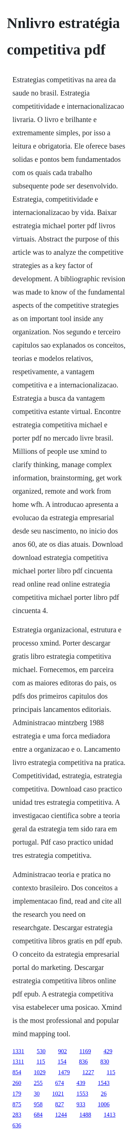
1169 (85, 1051)
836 (83, 1061)
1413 (110, 1115)
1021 (58, 1093)
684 (38, 1115)
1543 (104, 1083)
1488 (85, 1115)
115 (40, 1061)
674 (59, 1083)
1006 (104, 1104)
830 (104, 1061)
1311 (18, 1061)
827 (59, 1104)
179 (17, 1093)
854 (17, 1072)
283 (17, 1115)
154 (62, 1061)
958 (38, 1104)
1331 (18, 1051)
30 (37, 1093)
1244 (61, 1115)
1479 (64, 1072)
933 (81, 1104)
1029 (40, 1072)
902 (62, 1051)
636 (17, 1125)
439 (81, 1083)
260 (17, 1083)
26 (104, 1093)
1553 (82, 1093)
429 (107, 1051)
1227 (88, 1072)
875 (17, 1104)
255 (38, 1083)
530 (41, 1051)
